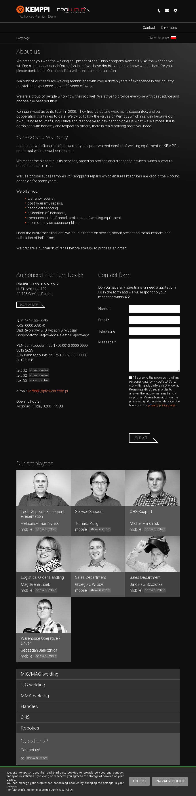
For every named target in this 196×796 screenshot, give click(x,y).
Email (103, 320)
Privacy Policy (170, 781)
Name (104, 308)
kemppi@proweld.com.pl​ (48, 391)
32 (36, 370)
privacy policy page (161, 405)
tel (34, 758)
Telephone (106, 331)
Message (107, 342)
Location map (29, 304)
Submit (141, 438)
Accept (139, 781)
